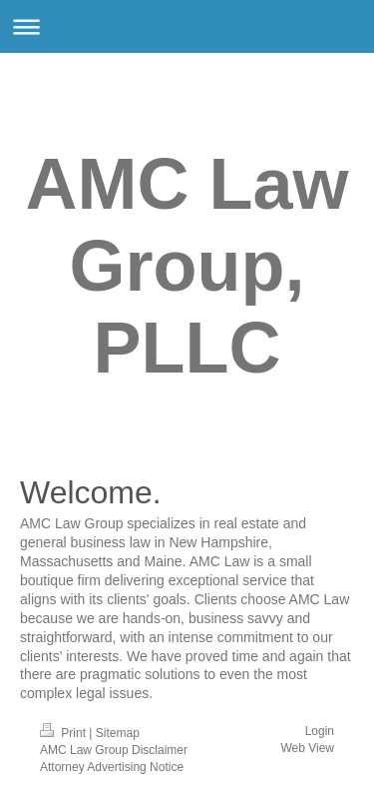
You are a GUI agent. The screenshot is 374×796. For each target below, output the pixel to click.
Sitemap (118, 733)
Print (64, 733)
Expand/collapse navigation (187, 26)
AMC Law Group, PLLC (187, 266)
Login (319, 731)
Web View (307, 748)
